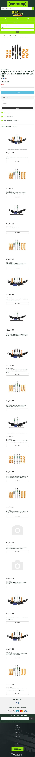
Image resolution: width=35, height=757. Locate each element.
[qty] (17, 101)
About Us (17, 734)
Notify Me (17, 92)
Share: (3, 78)
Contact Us (17, 736)
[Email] (15, 718)
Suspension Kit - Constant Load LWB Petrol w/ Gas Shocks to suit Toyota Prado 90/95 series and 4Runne (17, 513)
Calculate (17, 108)
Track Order (17, 729)
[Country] (17, 103)
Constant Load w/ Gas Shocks (12, 228)
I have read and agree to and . (11, 721)
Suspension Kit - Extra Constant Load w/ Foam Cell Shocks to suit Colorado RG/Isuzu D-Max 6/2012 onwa (17, 371)
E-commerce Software (16, 755)
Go (17, 31)
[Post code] (17, 106)
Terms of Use (17, 741)
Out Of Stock (17, 161)
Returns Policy (17, 745)
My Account (17, 727)
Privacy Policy (17, 743)
